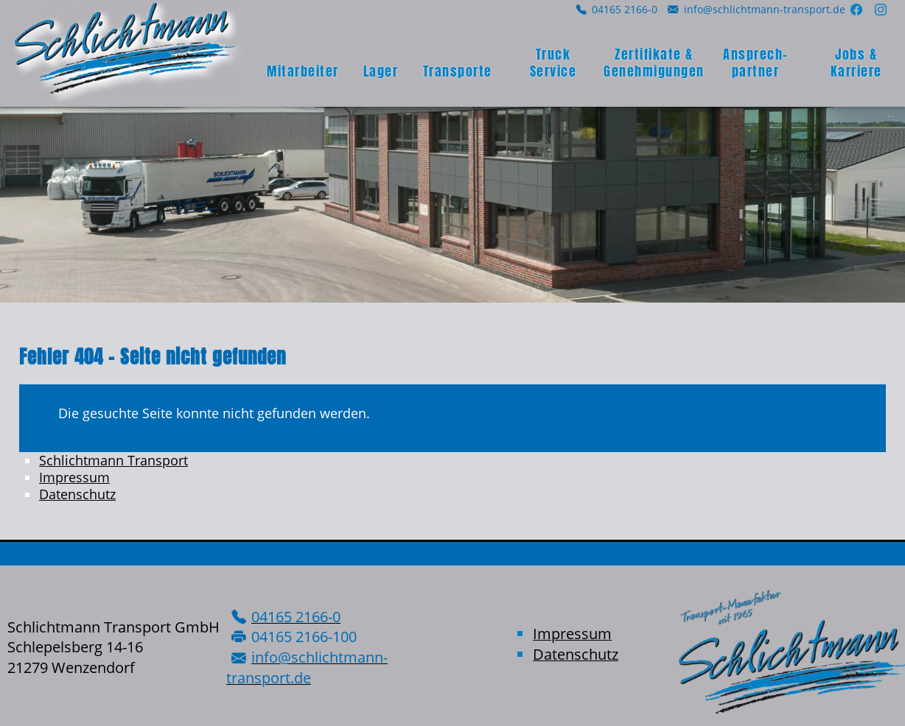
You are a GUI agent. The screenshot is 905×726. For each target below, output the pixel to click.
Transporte (457, 71)
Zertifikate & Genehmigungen (654, 62)
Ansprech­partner (755, 62)
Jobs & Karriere (856, 62)
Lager (381, 71)
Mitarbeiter (303, 71)
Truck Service (553, 62)
